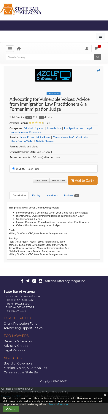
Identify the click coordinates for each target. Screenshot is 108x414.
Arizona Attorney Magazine (65, 281)
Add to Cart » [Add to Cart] (82, 180)
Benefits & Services (18, 341)
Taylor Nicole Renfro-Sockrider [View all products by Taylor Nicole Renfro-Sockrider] (70, 137)
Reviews (71, 195)
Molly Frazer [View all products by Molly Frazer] (43, 137)
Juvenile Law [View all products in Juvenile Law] (54, 128)
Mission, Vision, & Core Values (25, 368)
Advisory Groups (16, 346)
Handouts (52, 195)
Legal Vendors (14, 350)
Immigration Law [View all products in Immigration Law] (73, 128)
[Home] (18, 48)
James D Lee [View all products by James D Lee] (26, 137)
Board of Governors (18, 363)
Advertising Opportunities (23, 328)
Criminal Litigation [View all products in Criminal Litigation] (33, 128)
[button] (98, 70)
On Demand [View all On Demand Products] (53, 93)
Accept (10, 408)
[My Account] (86, 48)
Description (19, 195)
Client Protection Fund (21, 323)
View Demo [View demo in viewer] (41, 180)
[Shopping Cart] (98, 48)
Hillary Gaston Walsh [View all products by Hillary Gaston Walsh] (21, 141)
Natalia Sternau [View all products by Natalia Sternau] (45, 141)
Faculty (36, 195)
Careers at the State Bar (21, 372)
